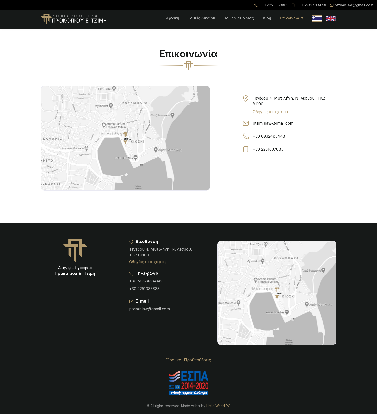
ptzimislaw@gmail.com (354, 5)
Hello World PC (218, 406)
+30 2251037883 (273, 5)
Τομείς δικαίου (201, 18)
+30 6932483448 (311, 5)
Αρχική (172, 18)
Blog (267, 18)
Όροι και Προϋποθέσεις (188, 359)
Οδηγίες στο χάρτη (271, 111)
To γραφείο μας (239, 18)
